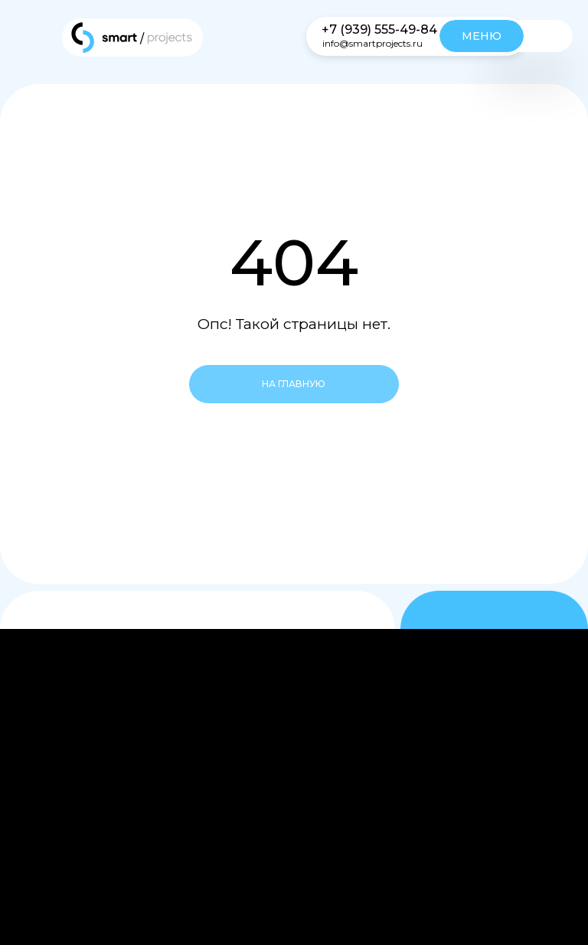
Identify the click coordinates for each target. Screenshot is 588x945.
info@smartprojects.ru (372, 43)
